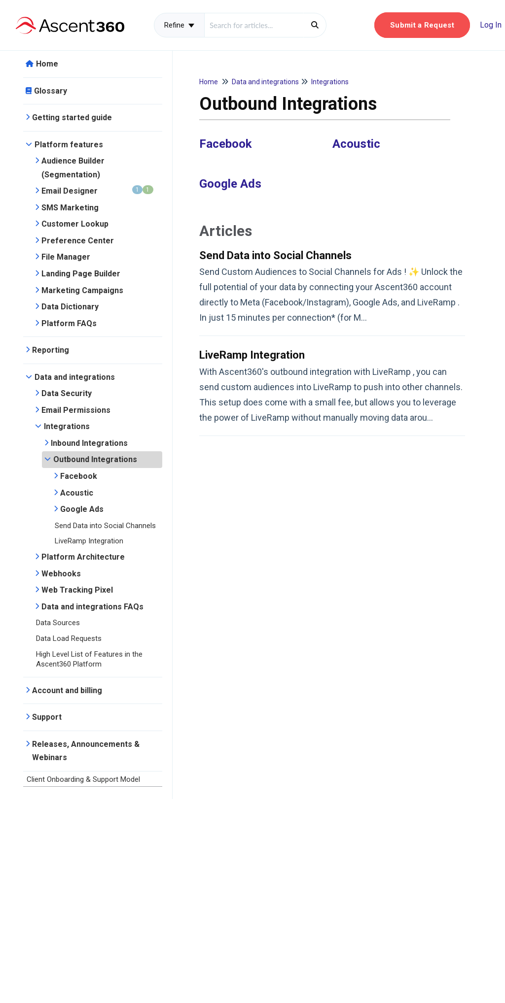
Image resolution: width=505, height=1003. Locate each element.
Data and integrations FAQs (92, 606)
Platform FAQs (69, 323)
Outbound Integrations (95, 459)
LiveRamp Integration (89, 540)
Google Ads (82, 509)
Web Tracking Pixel (77, 590)
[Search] (314, 25)
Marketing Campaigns (82, 290)
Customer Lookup (74, 224)
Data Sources (58, 622)
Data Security (66, 393)
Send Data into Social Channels (105, 525)
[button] (422, 25)
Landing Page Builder (80, 273)
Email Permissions (75, 410)
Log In (491, 25)
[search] (254, 25)
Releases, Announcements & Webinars (86, 751)
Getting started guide (72, 117)
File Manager (65, 257)
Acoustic (76, 493)
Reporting (50, 350)
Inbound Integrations (89, 443)
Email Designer (97, 190)
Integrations (67, 426)
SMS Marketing (70, 207)
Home (47, 63)
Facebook (78, 476)
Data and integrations (75, 377)
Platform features (69, 144)
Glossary (50, 91)
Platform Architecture (83, 557)
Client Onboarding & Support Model (83, 779)
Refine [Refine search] (179, 25)
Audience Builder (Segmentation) (73, 167)
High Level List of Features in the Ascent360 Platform (89, 659)
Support (47, 717)
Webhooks (61, 573)
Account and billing (67, 690)
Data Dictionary (70, 306)
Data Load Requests (69, 638)
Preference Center (77, 240)
